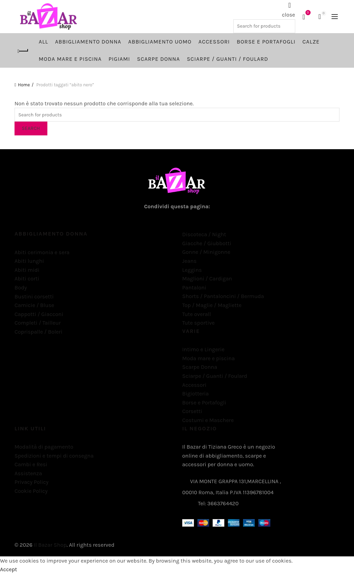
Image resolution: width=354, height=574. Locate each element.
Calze (311, 41)
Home (24, 84)
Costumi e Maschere (208, 420)
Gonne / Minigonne (206, 252)
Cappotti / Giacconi (39, 314)
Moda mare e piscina (70, 59)
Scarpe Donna (158, 59)
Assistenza (28, 473)
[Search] (289, 5)
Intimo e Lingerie (203, 349)
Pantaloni (194, 287)
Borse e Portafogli (266, 41)
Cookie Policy (31, 491)
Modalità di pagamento (44, 446)
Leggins (192, 270)
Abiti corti (27, 278)
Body (21, 287)
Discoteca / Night (204, 234)
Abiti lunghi (29, 261)
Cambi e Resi (31, 464)
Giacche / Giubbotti (206, 243)
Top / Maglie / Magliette (212, 305)
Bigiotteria (195, 393)
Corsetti (192, 411)
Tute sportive (198, 322)
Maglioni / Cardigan (207, 278)
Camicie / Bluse (34, 305)
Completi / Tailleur (38, 322)
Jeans (189, 261)
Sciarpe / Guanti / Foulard (227, 59)
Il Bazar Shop (50, 545)
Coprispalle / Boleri (39, 331)
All (43, 41)
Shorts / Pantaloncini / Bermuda (223, 296)
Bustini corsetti (34, 296)
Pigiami (119, 59)
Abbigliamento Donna (88, 41)
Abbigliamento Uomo (160, 41)
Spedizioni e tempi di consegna (54, 455)
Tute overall (196, 314)
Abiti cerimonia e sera (42, 252)
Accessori (214, 41)
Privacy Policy (31, 482)
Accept (8, 569)
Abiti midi (27, 270)
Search (31, 128)
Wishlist (307, 13)
